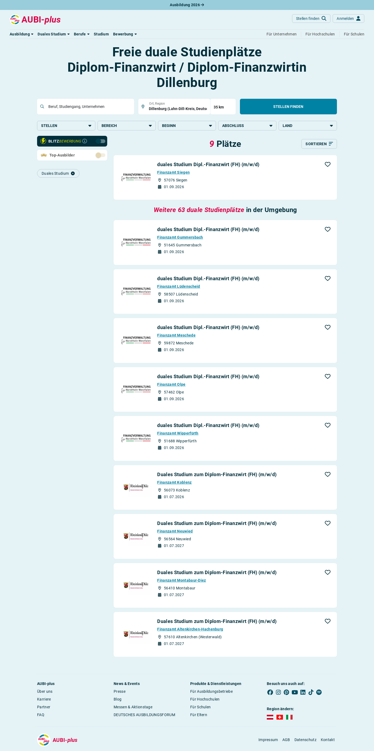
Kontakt (328, 740)
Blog (117, 699)
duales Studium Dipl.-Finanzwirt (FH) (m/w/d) (208, 164)
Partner (43, 707)
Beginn (187, 125)
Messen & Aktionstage (133, 707)
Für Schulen (200, 707)
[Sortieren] (319, 144)
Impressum (268, 740)
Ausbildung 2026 (187, 5)
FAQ (40, 715)
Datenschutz (305, 740)
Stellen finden (288, 106)
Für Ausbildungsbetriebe (211, 691)
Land (308, 125)
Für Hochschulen (205, 699)
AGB (286, 740)
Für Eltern (198, 715)
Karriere (44, 699)
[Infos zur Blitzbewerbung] (84, 141)
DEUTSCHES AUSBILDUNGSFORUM (144, 715)
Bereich (127, 125)
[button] (21, 34)
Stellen (66, 125)
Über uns (44, 691)
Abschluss (247, 125)
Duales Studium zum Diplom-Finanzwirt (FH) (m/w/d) (216, 474)
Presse (119, 691)
